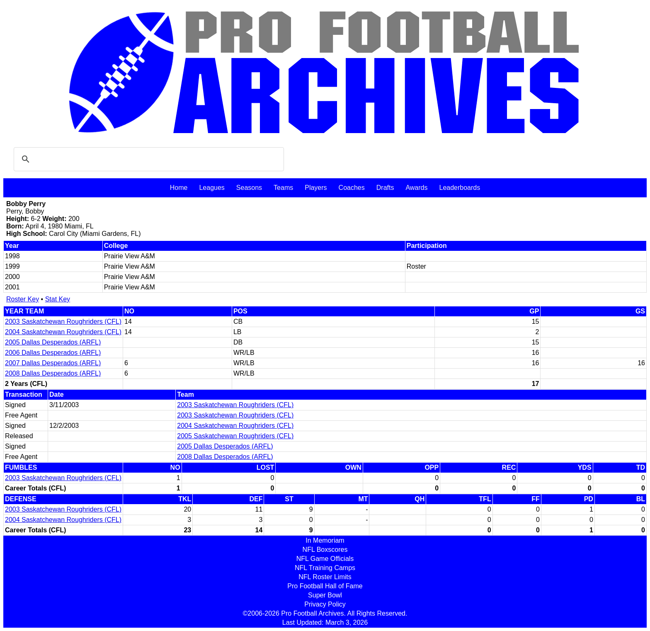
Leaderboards (459, 187)
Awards (416, 187)
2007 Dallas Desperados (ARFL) (53, 362)
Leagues (211, 187)
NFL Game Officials (325, 558)
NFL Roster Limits (324, 576)
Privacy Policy (325, 604)
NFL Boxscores (325, 549)
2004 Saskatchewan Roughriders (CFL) (63, 331)
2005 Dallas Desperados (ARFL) (53, 342)
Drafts (385, 187)
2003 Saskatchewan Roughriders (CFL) (63, 321)
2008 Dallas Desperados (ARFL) (53, 373)
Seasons (249, 187)
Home (179, 187)
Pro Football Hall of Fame (324, 586)
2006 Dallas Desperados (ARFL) (53, 352)
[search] (147, 159)
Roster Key (22, 299)
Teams (283, 187)
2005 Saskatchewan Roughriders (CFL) (235, 435)
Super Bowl (325, 595)
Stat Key (57, 299)
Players (316, 187)
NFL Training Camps (325, 567)
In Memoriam (325, 540)
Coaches (352, 187)
